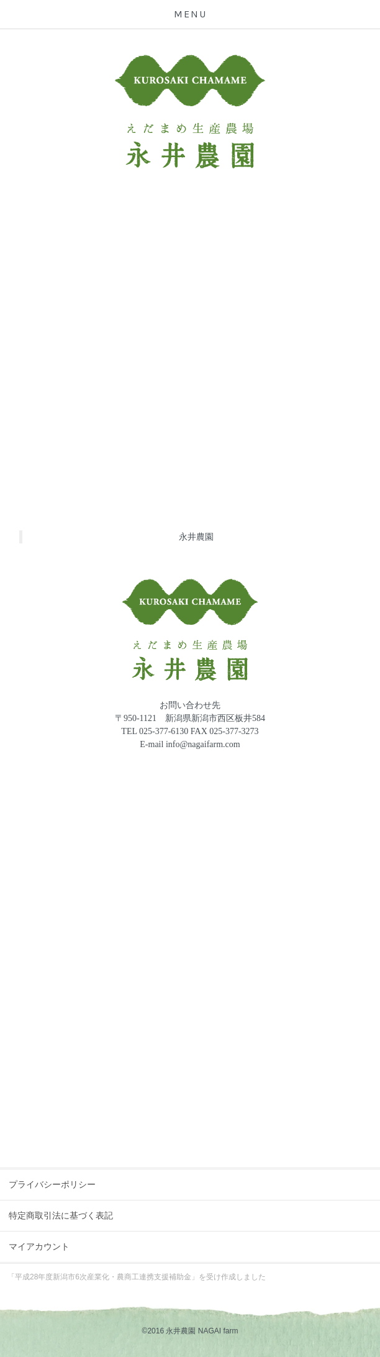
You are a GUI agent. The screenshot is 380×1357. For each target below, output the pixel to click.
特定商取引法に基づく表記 (61, 1215)
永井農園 (196, 537)
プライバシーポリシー (52, 1184)
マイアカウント (39, 1246)
